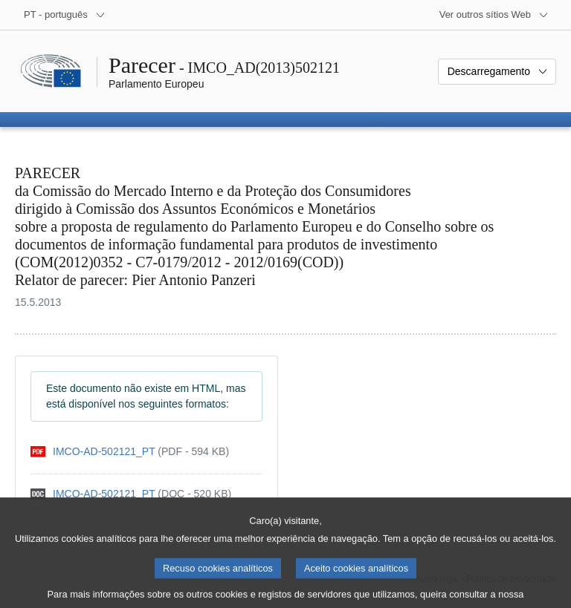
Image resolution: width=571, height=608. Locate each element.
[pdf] (129, 452)
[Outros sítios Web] (494, 15)
